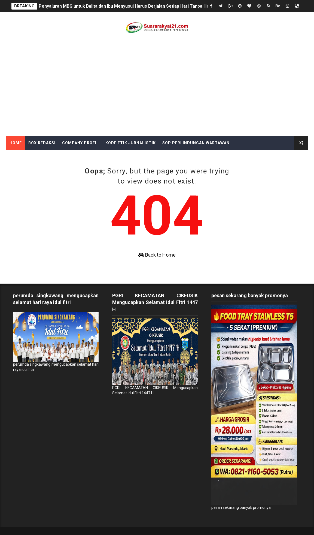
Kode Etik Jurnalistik (130, 143)
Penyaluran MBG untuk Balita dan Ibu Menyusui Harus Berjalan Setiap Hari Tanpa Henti (126, 6)
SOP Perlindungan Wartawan (196, 143)
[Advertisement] (157, 95)
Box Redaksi (42, 143)
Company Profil (80, 143)
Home (16, 143)
